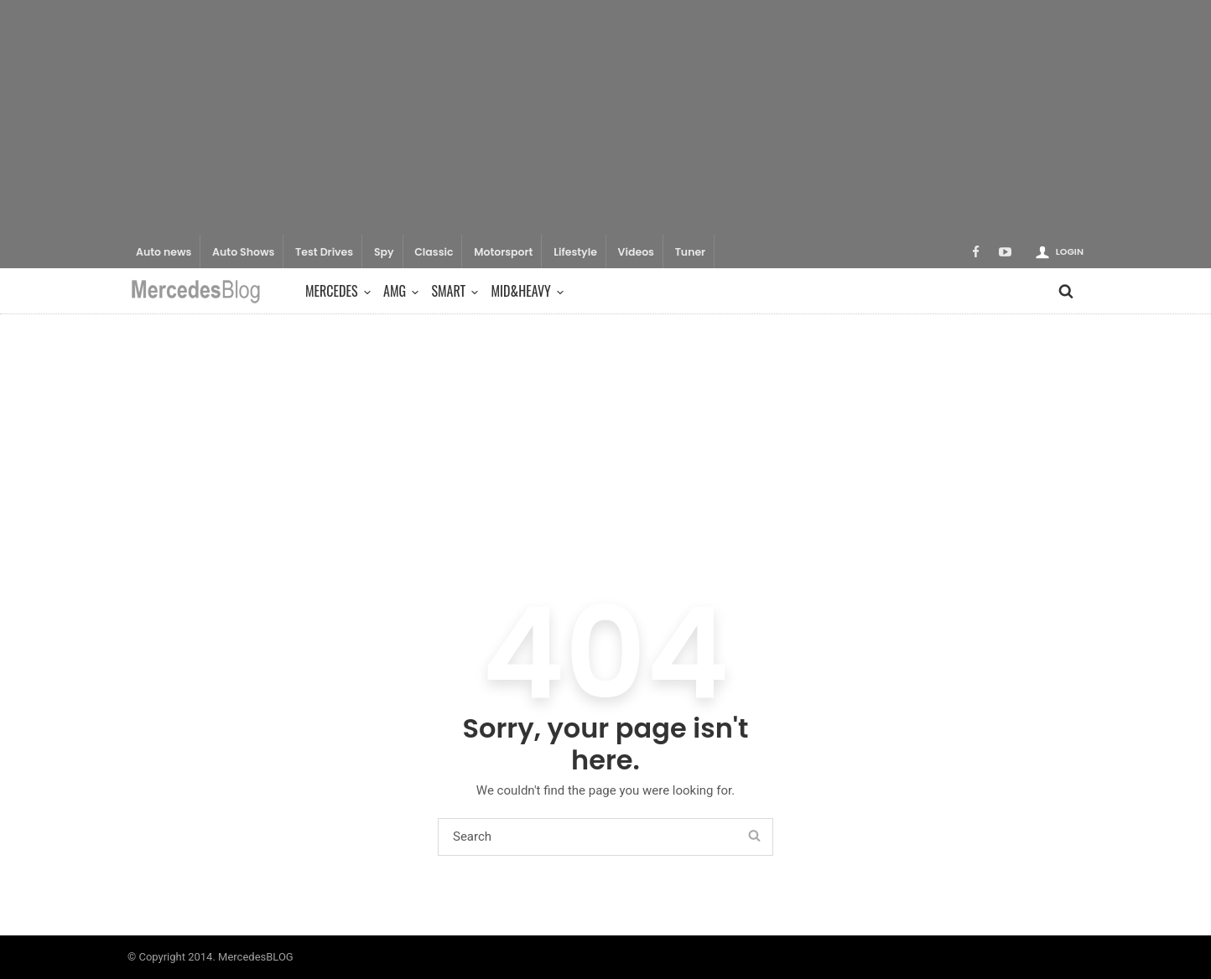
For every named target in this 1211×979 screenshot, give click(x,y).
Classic (433, 252)
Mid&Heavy (525, 291)
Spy (384, 252)
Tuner (690, 252)
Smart (452, 291)
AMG (398, 291)
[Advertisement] (605, 117)
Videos (636, 252)
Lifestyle (575, 252)
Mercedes (335, 291)
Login (1070, 251)
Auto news (163, 252)
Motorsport (503, 252)
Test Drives (324, 252)
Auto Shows (243, 252)
